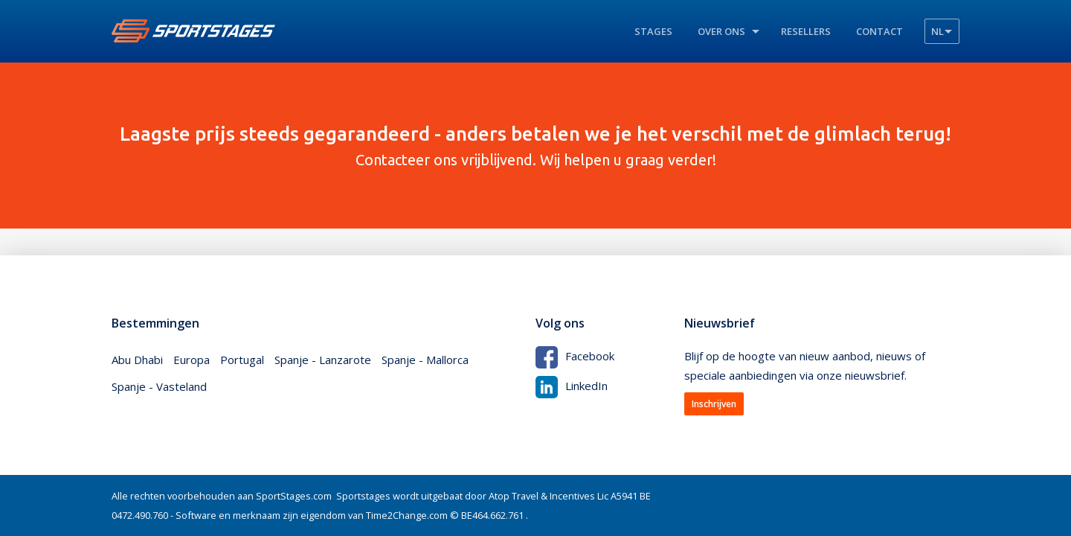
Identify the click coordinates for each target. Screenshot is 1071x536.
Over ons (721, 31)
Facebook (575, 355)
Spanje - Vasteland (159, 386)
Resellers (806, 31)
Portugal (242, 359)
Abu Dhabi (137, 359)
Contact (879, 31)
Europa (191, 359)
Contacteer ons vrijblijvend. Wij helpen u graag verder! (535, 145)
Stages (653, 31)
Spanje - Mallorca (425, 359)
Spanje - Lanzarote (322, 359)
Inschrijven (714, 404)
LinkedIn (572, 385)
